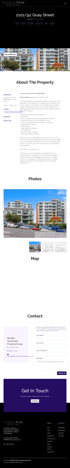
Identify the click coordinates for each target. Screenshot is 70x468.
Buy (48, 427)
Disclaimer (50, 452)
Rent (48, 433)
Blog (48, 444)
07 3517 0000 (12, 347)
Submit (61, 373)
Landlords (50, 436)
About (17, 23)
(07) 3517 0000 (9, 444)
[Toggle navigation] (65, 3)
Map (46, 23)
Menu (49, 423)
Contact (52, 23)
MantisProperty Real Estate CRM (20, 460)
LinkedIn (61, 433)
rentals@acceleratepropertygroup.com (20, 355)
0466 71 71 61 (12, 351)
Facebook (61, 430)
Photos (23, 23)
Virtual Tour (39, 23)
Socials (61, 423)
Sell (48, 430)
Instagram (61, 427)
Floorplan (31, 23)
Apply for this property (13, 112)
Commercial (51, 438)
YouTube (61, 436)
